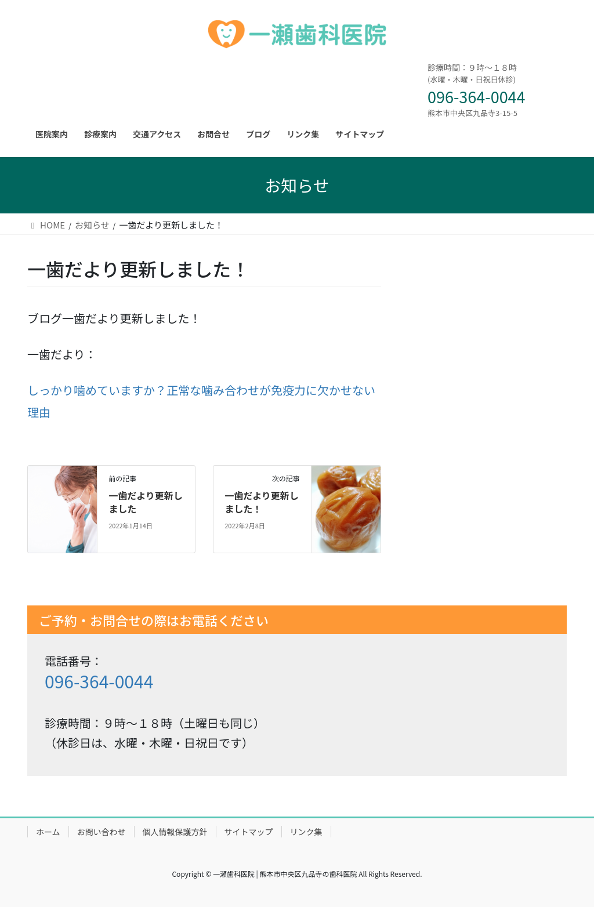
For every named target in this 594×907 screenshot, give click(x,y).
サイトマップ (248, 831)
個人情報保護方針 (175, 831)
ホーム (48, 831)
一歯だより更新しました (145, 501)
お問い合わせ (101, 831)
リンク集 (306, 831)
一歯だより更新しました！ (261, 501)
